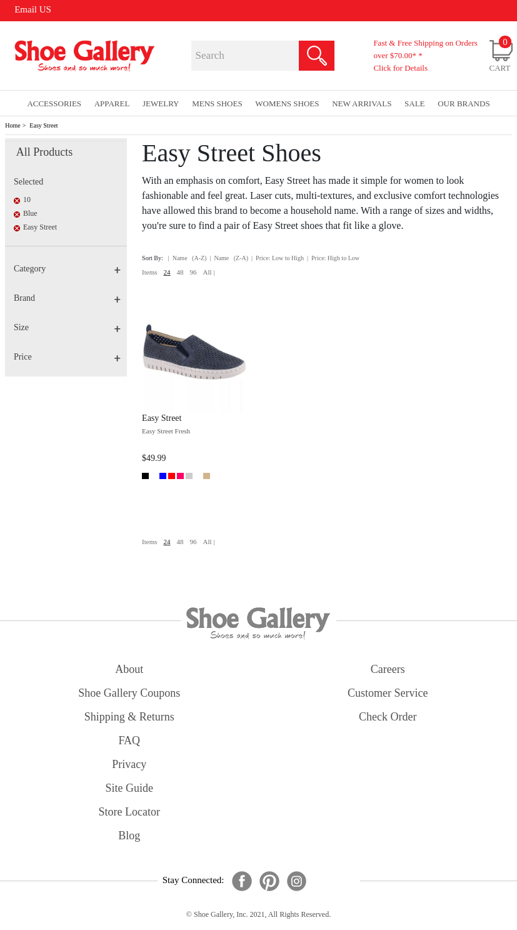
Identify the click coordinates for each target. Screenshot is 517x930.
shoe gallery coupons (129, 693)
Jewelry (161, 103)
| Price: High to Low (333, 258)
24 (167, 272)
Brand (67, 298)
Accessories (54, 103)
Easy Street (43, 125)
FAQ (129, 740)
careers (388, 669)
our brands (463, 103)
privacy (129, 764)
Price (67, 356)
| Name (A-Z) (187, 258)
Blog (129, 835)
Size (67, 327)
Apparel (112, 103)
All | (209, 272)
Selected (28, 181)
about (129, 669)
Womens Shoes (287, 103)
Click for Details (400, 68)
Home (12, 125)
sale (414, 103)
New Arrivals (361, 103)
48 (180, 272)
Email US (32, 9)
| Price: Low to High (277, 258)
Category (67, 268)
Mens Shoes (217, 103)
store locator (129, 811)
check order (387, 716)
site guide (130, 788)
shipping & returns (129, 716)
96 (193, 272)
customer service (388, 693)
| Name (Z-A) (228, 258)
